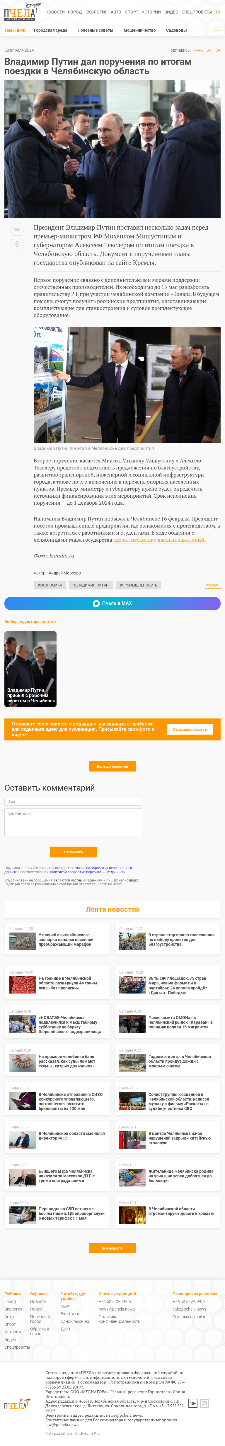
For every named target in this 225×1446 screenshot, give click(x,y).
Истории (151, 12)
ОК (218, 50)
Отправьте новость (190, 729)
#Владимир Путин (91, 585)
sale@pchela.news (189, 1309)
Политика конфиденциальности (119, 1319)
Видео (171, 12)
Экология (97, 12)
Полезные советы (95, 30)
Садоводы (176, 30)
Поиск (36, 1309)
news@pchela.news (117, 1309)
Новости (55, 12)
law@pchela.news (61, 1424)
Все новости (112, 1248)
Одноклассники (75, 1321)
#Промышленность (138, 585)
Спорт (131, 12)
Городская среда (50, 30)
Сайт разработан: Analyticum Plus (72, 1434)
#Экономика (50, 585)
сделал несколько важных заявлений (158, 539)
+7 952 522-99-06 (115, 1301)
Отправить (73, 852)
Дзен (65, 1329)
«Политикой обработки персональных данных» (86, 872)
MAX (198, 50)
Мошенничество (140, 30)
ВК (209, 50)
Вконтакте (70, 1313)
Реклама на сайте (189, 1316)
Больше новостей (112, 766)
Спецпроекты (197, 12)
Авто (116, 12)
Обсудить (213, 585)
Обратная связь (39, 1331)
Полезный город (40, 1319)
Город (75, 12)
